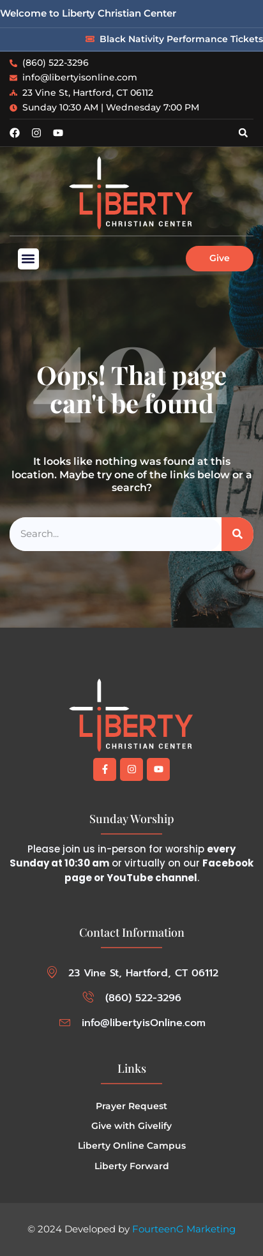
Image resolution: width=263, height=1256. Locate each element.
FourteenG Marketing (184, 1229)
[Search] (237, 534)
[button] (243, 133)
